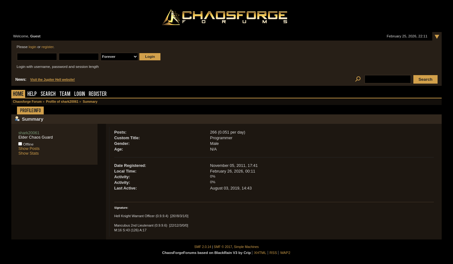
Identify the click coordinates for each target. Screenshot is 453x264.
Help (32, 94)
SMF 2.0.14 (202, 247)
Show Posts (29, 148)
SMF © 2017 (223, 247)
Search (48, 94)
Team (64, 94)
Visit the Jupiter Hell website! (52, 79)
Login (79, 94)
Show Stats (28, 153)
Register (98, 94)
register (47, 47)
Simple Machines (246, 247)
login (32, 47)
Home (18, 94)
